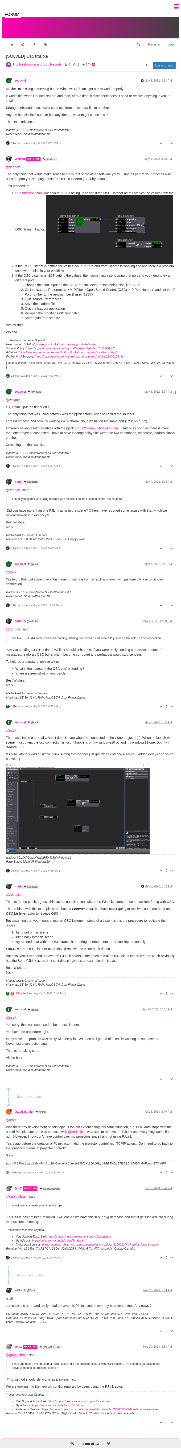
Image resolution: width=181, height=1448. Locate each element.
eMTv (18, 1285)
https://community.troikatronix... (98, 423)
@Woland (34, 387)
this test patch (32, 188)
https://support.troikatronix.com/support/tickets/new (64, 339)
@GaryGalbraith (50, 1184)
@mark (33, 559)
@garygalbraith (17, 1192)
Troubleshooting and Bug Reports (37, 60)
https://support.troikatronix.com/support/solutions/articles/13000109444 (79, 352)
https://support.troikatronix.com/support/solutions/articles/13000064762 (70, 343)
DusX (18, 1183)
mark (18, 477)
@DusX (29, 1285)
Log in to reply (164, 60)
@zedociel (49, 154)
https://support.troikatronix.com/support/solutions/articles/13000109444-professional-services (100, 1240)
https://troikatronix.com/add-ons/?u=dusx (57, 1236)
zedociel (20, 76)
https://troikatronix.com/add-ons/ (39, 347)
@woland (13, 395)
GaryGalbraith (24, 1107)
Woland (20, 154)
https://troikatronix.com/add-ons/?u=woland (89, 347)
